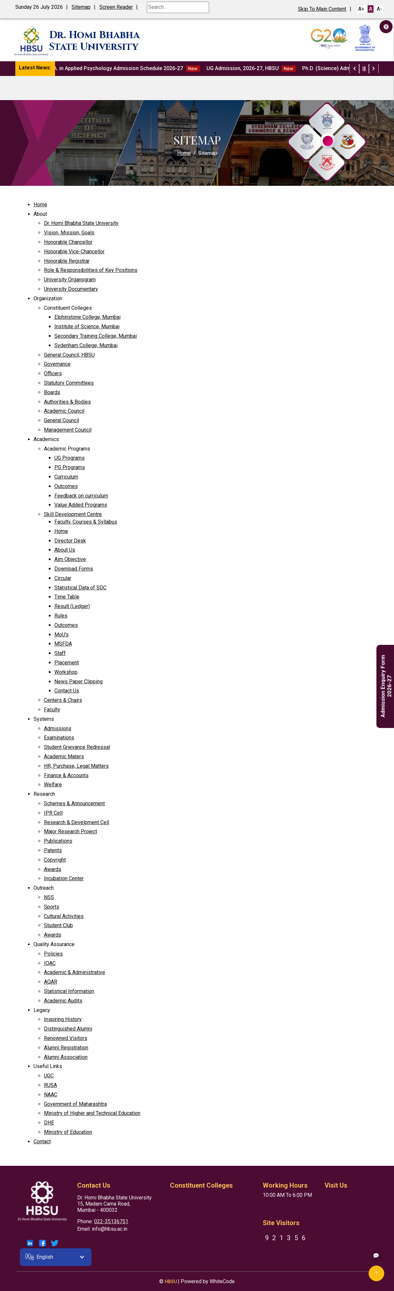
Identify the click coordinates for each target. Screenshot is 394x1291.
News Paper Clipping (78, 681)
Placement (66, 663)
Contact (42, 1141)
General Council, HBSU (69, 355)
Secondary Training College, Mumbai (95, 336)
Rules (60, 616)
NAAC (50, 1094)
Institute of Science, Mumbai (87, 326)
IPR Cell (53, 813)
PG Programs (69, 467)
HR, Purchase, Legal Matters (76, 766)
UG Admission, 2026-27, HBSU (253, 68)
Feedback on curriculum (81, 496)
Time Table (66, 597)
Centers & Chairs (63, 700)
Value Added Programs (80, 505)
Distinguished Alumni (68, 1029)
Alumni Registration (66, 1048)
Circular (62, 578)
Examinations (59, 738)
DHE (49, 1123)
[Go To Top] (376, 1273)
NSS (49, 897)
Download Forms (73, 569)
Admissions (57, 728)
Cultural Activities (64, 916)
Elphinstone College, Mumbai (87, 317)
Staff (60, 653)
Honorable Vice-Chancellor (74, 251)
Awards (52, 869)
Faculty (52, 709)
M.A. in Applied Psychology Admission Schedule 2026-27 (126, 68)
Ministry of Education (68, 1132)
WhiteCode (222, 1281)
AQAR (50, 982)
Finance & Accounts (66, 775)
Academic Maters (64, 756)
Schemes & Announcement (74, 803)
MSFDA (63, 644)
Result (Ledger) (72, 606)
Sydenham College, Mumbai (86, 345)
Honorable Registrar (67, 261)
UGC (49, 1076)
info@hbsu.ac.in (109, 1229)
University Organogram (70, 279)
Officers (53, 373)
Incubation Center (64, 878)
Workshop (65, 672)
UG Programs (69, 458)
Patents (53, 850)
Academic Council (64, 411)
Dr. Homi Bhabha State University (81, 223)
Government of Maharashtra (75, 1104)
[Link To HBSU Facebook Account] (42, 1243)
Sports (51, 907)
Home (184, 153)
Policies (53, 954)
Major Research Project (70, 831)
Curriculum (66, 477)
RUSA (50, 1085)
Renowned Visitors (65, 1038)
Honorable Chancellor (68, 242)
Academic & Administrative (74, 972)
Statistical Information (69, 991)
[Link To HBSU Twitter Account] (55, 1243)
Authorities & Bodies (67, 402)
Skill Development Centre (73, 514)
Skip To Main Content (322, 9)
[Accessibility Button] (386, 26)
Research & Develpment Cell (76, 822)
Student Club (58, 925)
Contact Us (66, 691)
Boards (52, 392)
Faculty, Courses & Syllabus (85, 522)
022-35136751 (111, 1221)
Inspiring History (63, 1019)
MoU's (61, 634)
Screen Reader (116, 7)
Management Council (67, 430)
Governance (57, 364)
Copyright (55, 860)
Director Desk (70, 541)
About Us (64, 550)
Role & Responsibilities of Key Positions (90, 270)
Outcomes (66, 486)
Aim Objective (70, 559)
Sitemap (81, 7)
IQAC (50, 963)
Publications (58, 841)
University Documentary (71, 289)
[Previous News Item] (354, 68)
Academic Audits (63, 1001)
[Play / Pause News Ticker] (364, 68)
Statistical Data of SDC (80, 588)
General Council (61, 420)
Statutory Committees (69, 383)
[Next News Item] (374, 68)
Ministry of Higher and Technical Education (92, 1113)
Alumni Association (66, 1057)
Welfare (53, 784)
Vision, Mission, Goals (69, 233)
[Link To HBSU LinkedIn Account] (30, 1243)
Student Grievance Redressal (77, 747)
